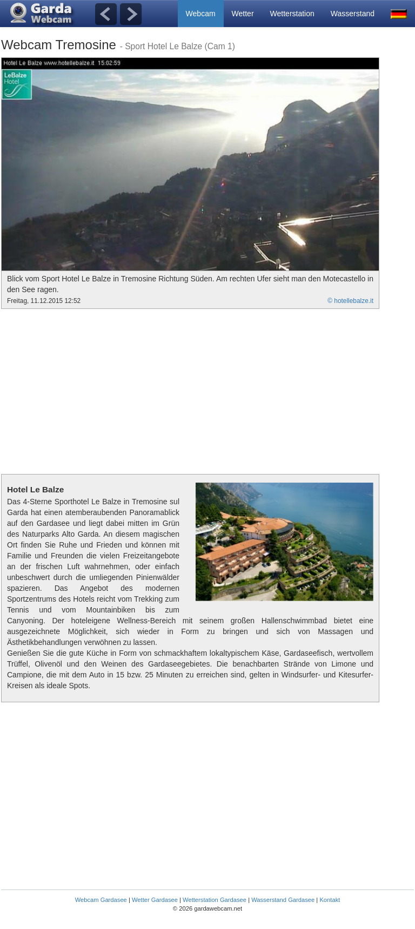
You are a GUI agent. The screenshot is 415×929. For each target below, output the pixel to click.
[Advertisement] (92, 390)
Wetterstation (292, 13)
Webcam (201, 13)
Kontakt (329, 900)
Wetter (243, 13)
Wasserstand (352, 13)
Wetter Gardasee (155, 900)
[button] (399, 13)
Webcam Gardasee (101, 900)
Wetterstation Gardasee (214, 900)
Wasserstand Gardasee (282, 900)
